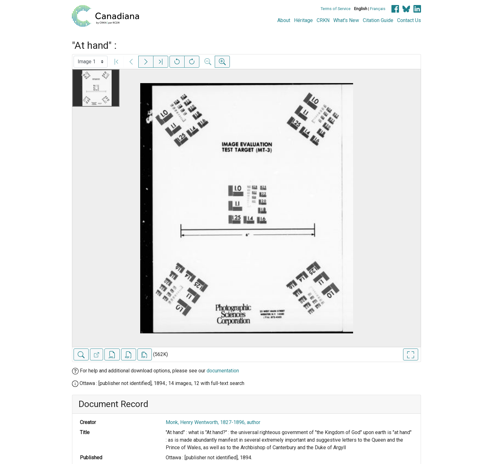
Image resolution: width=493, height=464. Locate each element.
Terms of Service (336, 8)
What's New (346, 20)
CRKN (323, 20)
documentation (223, 371)
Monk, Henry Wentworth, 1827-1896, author (213, 422)
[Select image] (91, 62)
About (283, 20)
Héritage (303, 20)
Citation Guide (378, 20)
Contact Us (409, 20)
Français (377, 8)
